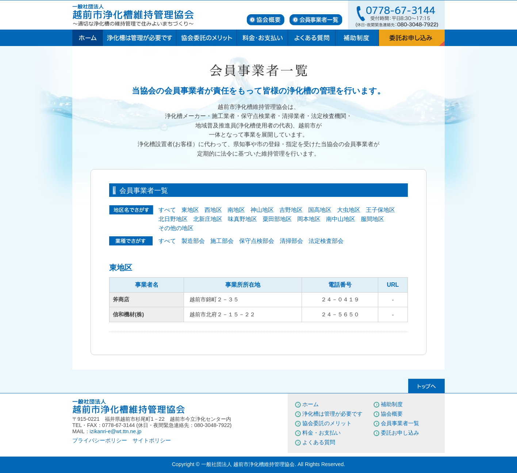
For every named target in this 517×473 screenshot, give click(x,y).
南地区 (236, 210)
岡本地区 (309, 219)
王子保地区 (380, 210)
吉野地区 (291, 210)
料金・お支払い (321, 433)
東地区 (190, 210)
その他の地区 (176, 228)
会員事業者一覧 (400, 423)
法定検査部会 (326, 241)
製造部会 (193, 241)
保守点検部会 (256, 241)
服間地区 (372, 219)
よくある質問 (318, 442)
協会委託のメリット (327, 423)
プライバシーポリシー (99, 440)
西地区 (213, 210)
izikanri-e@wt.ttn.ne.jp (116, 431)
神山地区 (262, 210)
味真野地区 (242, 219)
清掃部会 (291, 241)
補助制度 (392, 404)
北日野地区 (173, 219)
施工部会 (222, 241)
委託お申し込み (400, 433)
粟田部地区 (277, 219)
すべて (167, 210)
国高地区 (320, 210)
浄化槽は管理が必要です (332, 414)
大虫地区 (348, 210)
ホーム (310, 404)
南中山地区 (340, 219)
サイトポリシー (152, 440)
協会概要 (392, 414)
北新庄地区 (207, 219)
